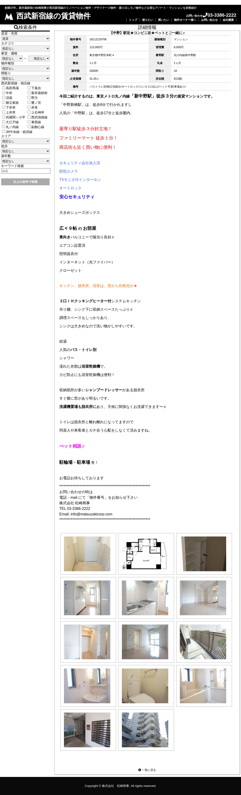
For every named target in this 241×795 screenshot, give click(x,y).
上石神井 (36, 112)
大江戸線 (10, 122)
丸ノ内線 (10, 127)
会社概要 (228, 20)
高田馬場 (10, 88)
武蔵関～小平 (13, 117)
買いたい (163, 20)
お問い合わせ (209, 20)
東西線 (34, 122)
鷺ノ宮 (34, 102)
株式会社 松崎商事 (115, 786)
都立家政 (10, 102)
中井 (7, 93)
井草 (33, 107)
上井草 (9, 112)
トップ (133, 20)
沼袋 (7, 98)
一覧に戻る (147, 770)
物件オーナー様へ (185, 20)
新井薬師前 (38, 93)
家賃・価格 (9, 53)
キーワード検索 (12, 166)
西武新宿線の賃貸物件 (48, 16)
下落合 (34, 88)
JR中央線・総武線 (17, 132)
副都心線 (36, 127)
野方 (33, 98)
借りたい (147, 20)
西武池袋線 (38, 117)
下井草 (9, 107)
